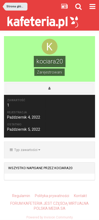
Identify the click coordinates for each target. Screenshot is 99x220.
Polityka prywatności (52, 196)
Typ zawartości (25, 150)
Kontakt (80, 196)
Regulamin (21, 196)
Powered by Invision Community (49, 217)
